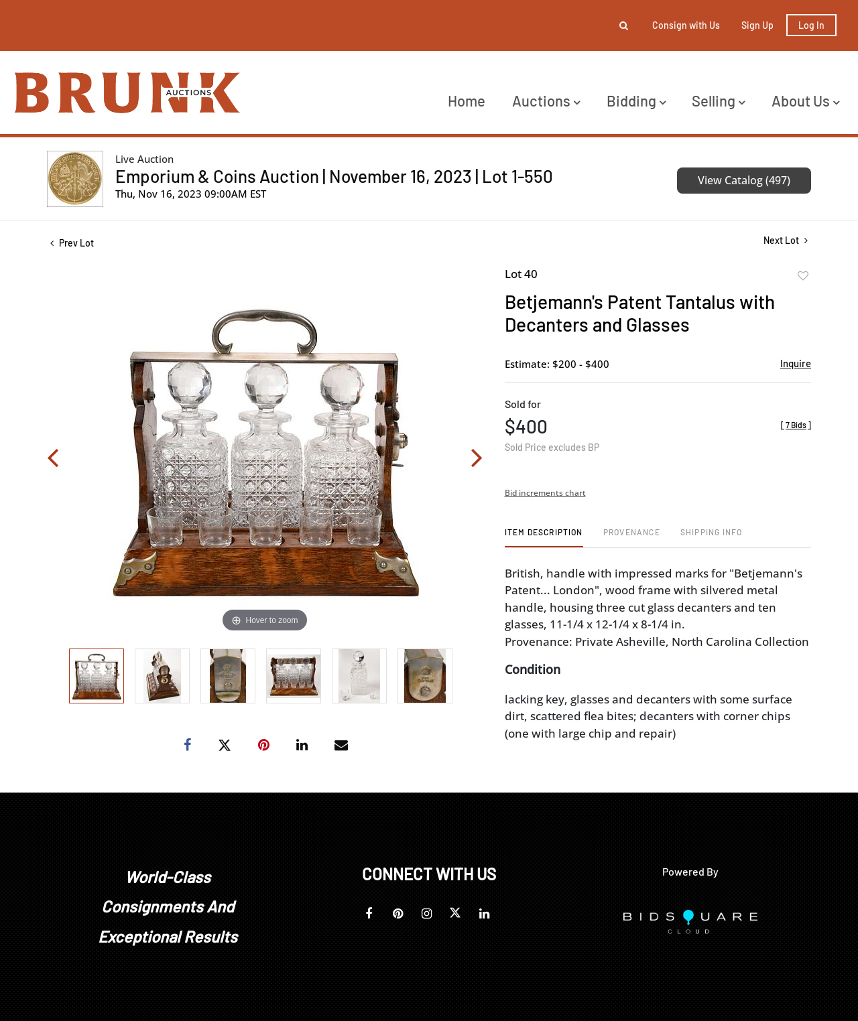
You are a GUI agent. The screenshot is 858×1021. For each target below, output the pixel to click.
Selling (718, 100)
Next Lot (785, 240)
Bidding (636, 100)
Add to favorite (803, 276)
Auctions (546, 100)
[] (796, 424)
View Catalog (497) (744, 180)
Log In (811, 25)
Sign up (757, 25)
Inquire (795, 363)
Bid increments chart (545, 492)
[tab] (544, 537)
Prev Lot (72, 243)
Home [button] (466, 100)
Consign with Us (686, 25)
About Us (805, 100)
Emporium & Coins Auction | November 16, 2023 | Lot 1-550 (334, 175)
